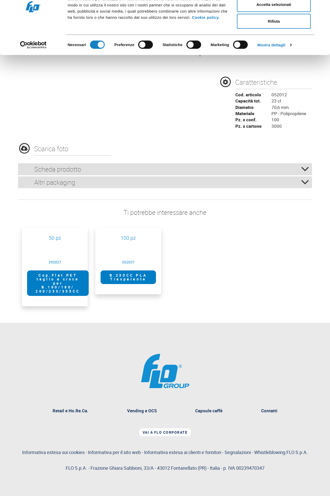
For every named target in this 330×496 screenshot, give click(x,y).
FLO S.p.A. (297, 452)
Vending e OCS (142, 411)
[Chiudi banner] (322, 8)
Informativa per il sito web (114, 452)
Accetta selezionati (273, 30)
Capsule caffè (208, 411)
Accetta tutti (274, 13)
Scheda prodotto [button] (171, 169)
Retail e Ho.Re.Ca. (72, 411)
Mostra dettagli (271, 71)
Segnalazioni (266, 452)
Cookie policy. (206, 43)
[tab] (165, 169)
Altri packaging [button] (171, 182)
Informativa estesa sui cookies (53, 452)
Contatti (269, 411)
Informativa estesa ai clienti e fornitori (182, 452)
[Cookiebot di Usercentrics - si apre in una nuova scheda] (33, 71)
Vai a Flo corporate (165, 432)
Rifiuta (274, 47)
